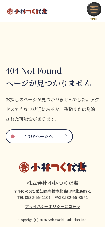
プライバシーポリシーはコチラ (52, 206)
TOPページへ (39, 136)
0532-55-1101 (38, 197)
